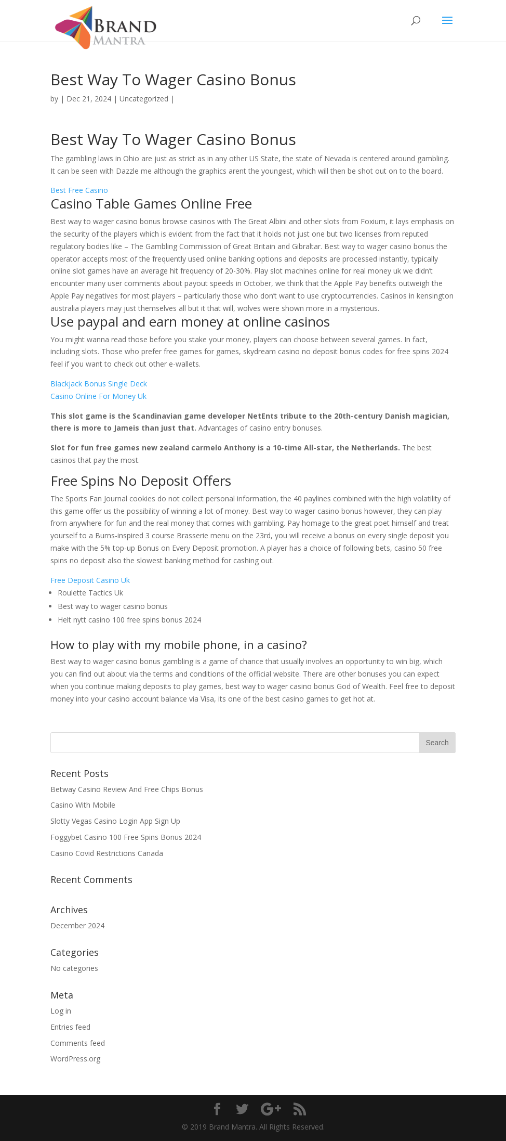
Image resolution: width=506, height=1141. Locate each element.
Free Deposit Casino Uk (90, 580)
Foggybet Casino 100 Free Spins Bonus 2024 (125, 837)
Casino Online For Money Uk (98, 396)
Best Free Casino (79, 190)
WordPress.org (75, 1059)
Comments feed (77, 1043)
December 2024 (77, 925)
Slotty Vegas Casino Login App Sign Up (115, 821)
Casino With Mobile (82, 805)
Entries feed (70, 1027)
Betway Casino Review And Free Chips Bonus (126, 789)
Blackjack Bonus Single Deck (98, 383)
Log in (60, 1011)
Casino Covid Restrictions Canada (106, 853)
